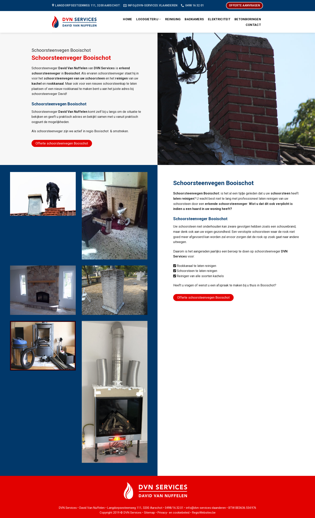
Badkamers (194, 19)
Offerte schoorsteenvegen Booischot (62, 143)
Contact (253, 25)
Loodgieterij (148, 19)
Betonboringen (247, 19)
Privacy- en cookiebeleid (173, 512)
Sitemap (149, 512)
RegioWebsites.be (204, 512)
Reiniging (173, 19)
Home (127, 19)
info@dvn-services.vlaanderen (206, 508)
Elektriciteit (219, 19)
